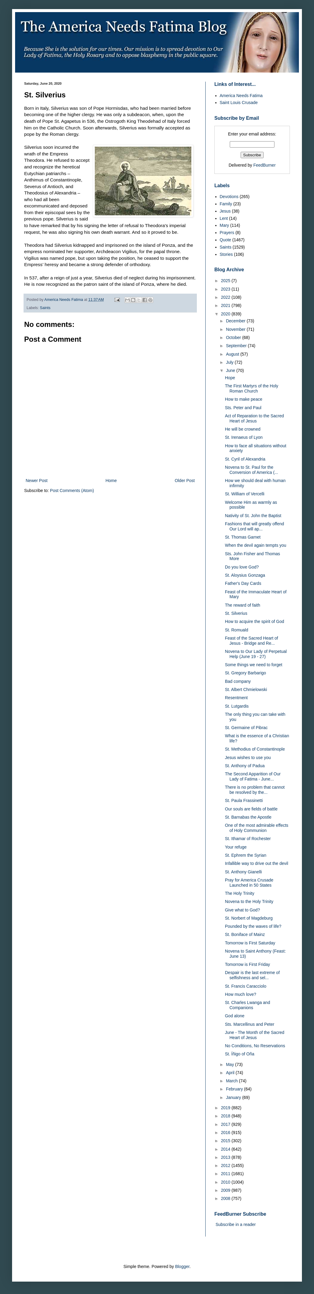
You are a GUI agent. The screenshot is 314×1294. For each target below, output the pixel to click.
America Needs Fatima (241, 95)
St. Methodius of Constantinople (255, 749)
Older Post (185, 480)
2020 (226, 313)
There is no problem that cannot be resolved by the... (255, 790)
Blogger (182, 1266)
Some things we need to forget (253, 664)
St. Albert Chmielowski (246, 689)
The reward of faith (242, 605)
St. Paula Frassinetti (244, 800)
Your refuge (236, 847)
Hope (230, 377)
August (233, 354)
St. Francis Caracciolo (245, 986)
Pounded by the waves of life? (253, 926)
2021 (226, 305)
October (234, 337)
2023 (226, 289)
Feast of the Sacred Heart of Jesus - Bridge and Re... (251, 641)
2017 (226, 1124)
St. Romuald (236, 629)
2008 (226, 1198)
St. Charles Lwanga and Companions (247, 1005)
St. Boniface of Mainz (245, 934)
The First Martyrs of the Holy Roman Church (251, 388)
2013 (226, 1157)
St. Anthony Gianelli (243, 871)
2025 (226, 280)
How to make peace (243, 399)
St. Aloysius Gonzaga (245, 575)
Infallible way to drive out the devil (256, 863)
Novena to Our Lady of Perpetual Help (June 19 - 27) (256, 654)
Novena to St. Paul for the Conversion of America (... (251, 470)
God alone (235, 1015)
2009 (226, 1190)
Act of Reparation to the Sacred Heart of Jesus (254, 418)
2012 (226, 1165)
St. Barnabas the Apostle (248, 817)
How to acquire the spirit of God (254, 621)
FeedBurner (264, 165)
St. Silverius (236, 613)
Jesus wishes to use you (248, 757)
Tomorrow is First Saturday (250, 942)
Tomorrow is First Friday (247, 964)
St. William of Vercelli (244, 493)
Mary (224, 225)
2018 (226, 1115)
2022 (226, 297)
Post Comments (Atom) (72, 490)
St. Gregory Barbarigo (245, 672)
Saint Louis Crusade (239, 102)
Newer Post (36, 480)
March (232, 1080)
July (230, 362)
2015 (226, 1140)
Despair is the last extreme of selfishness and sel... (252, 975)
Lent (224, 218)
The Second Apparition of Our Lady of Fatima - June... (252, 776)
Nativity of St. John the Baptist (253, 515)
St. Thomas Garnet (243, 537)
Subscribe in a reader (236, 1224)
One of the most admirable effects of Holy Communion (256, 828)
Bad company (238, 681)
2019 (226, 1107)
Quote (225, 239)
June (231, 370)
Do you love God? (242, 567)
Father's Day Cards (243, 583)
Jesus (225, 211)
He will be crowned (243, 429)
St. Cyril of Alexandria (245, 459)
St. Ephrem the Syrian (245, 855)
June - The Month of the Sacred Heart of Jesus (254, 1035)
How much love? (240, 994)
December (236, 320)
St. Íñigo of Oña (239, 1053)
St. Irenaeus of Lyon (244, 437)
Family (226, 203)
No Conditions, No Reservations (255, 1045)
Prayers (227, 232)
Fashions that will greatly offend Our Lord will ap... (254, 526)
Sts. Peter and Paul (243, 407)
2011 (226, 1173)
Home (111, 480)
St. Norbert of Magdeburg (249, 918)
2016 (226, 1132)
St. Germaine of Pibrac (246, 727)
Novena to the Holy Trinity (249, 901)
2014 (226, 1149)
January (234, 1097)
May (230, 1064)
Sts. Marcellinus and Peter (249, 1024)
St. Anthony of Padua (245, 765)
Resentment (236, 697)
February (235, 1089)
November (236, 329)
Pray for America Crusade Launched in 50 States (249, 883)
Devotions (229, 196)
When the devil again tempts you (255, 545)
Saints (45, 308)
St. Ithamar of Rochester (248, 838)
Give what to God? (242, 910)
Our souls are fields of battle (251, 809)
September (237, 345)
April (231, 1072)
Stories (226, 254)
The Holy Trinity (239, 893)
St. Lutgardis (237, 706)
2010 (226, 1182)
